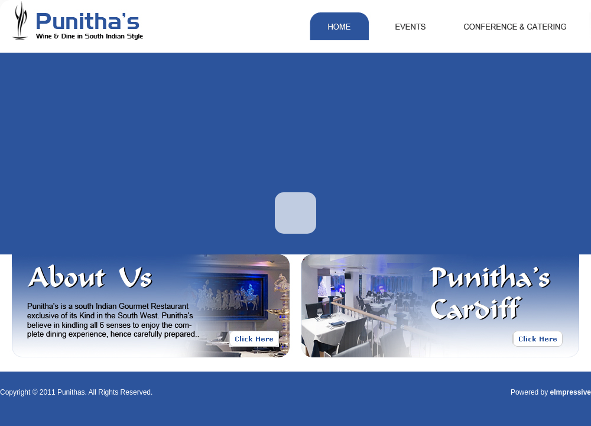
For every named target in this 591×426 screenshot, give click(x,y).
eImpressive (570, 392)
